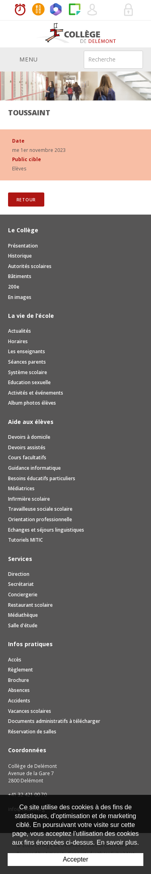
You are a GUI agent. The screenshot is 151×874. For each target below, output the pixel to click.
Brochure (18, 680)
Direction (18, 574)
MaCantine (38, 10)
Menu (23, 59)
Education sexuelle (29, 382)
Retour (26, 200)
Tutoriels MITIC (25, 539)
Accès (14, 659)
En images (19, 297)
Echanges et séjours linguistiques (46, 529)
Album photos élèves (32, 402)
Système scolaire (27, 372)
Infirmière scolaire (29, 498)
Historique (20, 255)
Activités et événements (35, 392)
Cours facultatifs (27, 457)
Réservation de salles (111, 10)
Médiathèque (23, 615)
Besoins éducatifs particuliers (41, 478)
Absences (19, 690)
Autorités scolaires (30, 266)
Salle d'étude (22, 625)
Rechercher (131, 59)
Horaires (20, 10)
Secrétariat (21, 584)
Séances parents (27, 361)
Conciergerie (22, 594)
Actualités (19, 330)
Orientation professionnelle (40, 519)
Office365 (56, 10)
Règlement (20, 669)
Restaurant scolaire (30, 605)
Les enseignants (26, 351)
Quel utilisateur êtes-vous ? (93, 10)
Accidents (19, 700)
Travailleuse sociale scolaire (40, 509)
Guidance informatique (34, 468)
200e (13, 286)
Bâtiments (19, 276)
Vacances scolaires (29, 711)
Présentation (23, 245)
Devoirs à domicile (29, 437)
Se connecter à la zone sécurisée (129, 10)
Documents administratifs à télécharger (54, 721)
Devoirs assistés (27, 447)
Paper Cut (74, 10)
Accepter (75, 859)
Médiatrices (21, 488)
